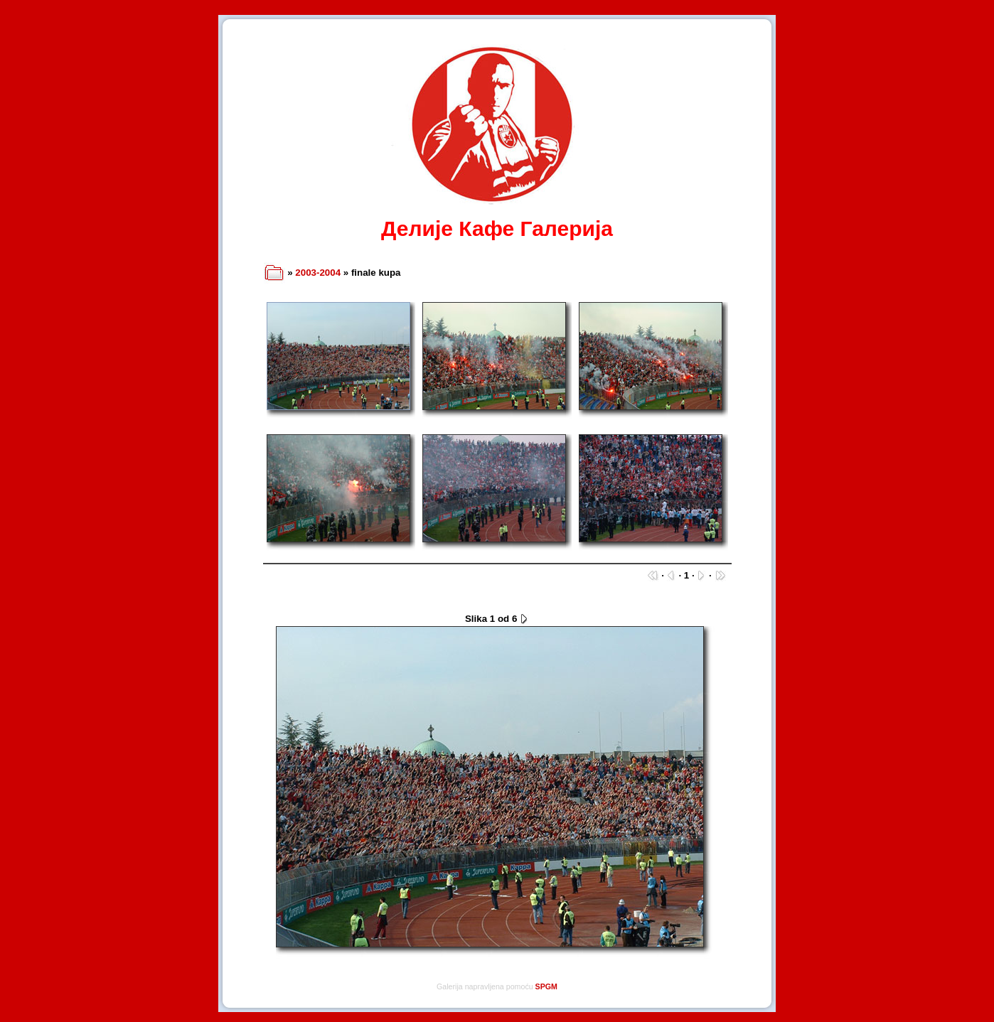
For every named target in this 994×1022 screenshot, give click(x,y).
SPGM (546, 986)
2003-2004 (318, 272)
